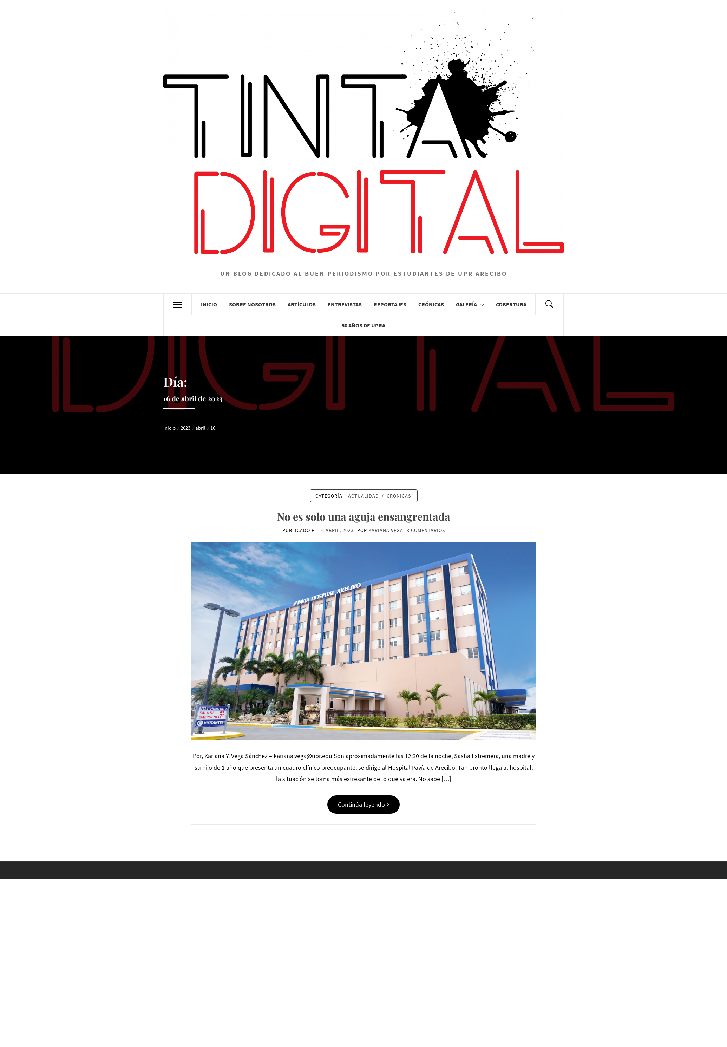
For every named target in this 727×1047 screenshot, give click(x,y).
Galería (470, 304)
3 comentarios (426, 530)
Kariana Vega (385, 530)
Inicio (209, 304)
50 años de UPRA (363, 325)
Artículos (302, 304)
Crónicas (431, 304)
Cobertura (511, 304)
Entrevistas (345, 304)
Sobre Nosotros (252, 304)
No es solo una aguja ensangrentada (363, 516)
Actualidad (363, 496)
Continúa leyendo (363, 804)
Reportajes (390, 304)
